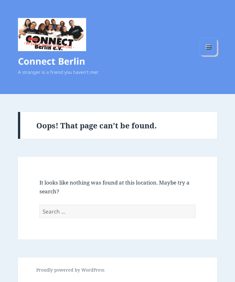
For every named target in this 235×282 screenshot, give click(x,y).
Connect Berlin (51, 61)
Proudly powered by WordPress (70, 270)
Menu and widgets (208, 55)
